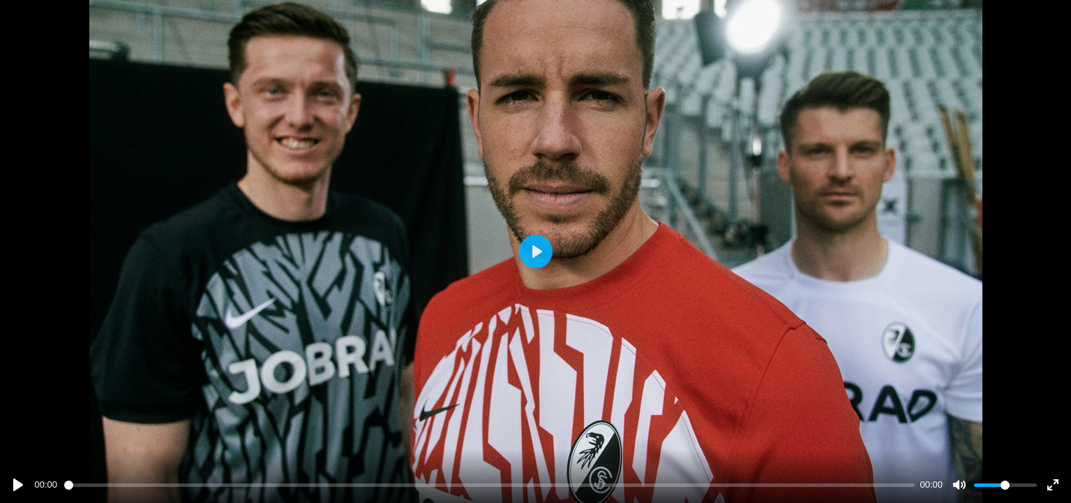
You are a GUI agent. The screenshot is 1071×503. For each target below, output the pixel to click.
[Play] (18, 485)
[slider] (489, 485)
